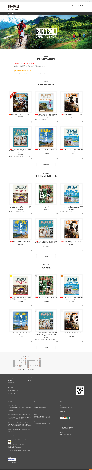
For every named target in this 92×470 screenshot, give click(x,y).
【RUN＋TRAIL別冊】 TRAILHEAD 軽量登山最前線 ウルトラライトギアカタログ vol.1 (20, 206)
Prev (2, 32)
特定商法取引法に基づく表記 (13, 387)
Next (90, 32)
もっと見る (46, 164)
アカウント (88, 1)
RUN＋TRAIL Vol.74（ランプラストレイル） (71, 115)
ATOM (11, 385)
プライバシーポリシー (12, 389)
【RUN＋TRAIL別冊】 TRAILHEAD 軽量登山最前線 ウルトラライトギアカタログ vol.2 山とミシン (20, 151)
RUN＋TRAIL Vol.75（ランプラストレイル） (20, 114)
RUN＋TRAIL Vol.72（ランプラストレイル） (46, 206)
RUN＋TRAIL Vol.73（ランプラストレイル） (46, 150)
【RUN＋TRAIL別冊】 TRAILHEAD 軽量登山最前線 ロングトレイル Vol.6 (71, 150)
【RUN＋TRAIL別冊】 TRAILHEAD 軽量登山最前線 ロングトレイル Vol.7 (46, 115)
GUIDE (9, 13)
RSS (9, 385)
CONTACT (14, 13)
